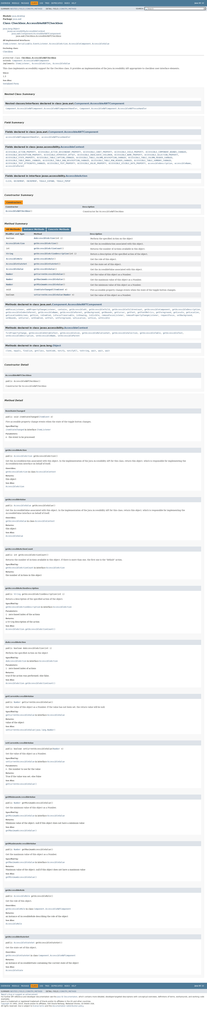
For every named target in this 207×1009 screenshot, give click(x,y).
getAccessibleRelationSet (96, 333)
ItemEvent (58, 289)
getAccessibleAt (78, 309)
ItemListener (10, 44)
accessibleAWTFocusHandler (55, 137)
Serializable (25, 44)
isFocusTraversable (63, 315)
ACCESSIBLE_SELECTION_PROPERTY (161, 155)
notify (61, 351)
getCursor (119, 312)
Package (25, 3)
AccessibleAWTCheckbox (18, 211)
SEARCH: (139, 9)
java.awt (17, 19)
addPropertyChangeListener (40, 309)
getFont (131, 312)
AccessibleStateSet (16, 264)
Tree (47, 3)
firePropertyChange (16, 333)
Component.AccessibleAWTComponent (30, 60)
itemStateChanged (43, 289)
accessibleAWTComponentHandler (22, 137)
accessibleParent (15, 166)
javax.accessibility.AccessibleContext (26, 31)
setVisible (104, 318)
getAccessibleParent (71, 312)
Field (21, 9)
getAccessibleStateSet (46, 264)
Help (74, 3)
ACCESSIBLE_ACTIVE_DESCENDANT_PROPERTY (59, 152)
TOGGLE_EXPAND (46, 181)
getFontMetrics (145, 312)
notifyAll (72, 351)
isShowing (81, 315)
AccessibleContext (72, 147)
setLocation (79, 318)
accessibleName (182, 163)
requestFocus (167, 315)
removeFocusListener (113, 315)
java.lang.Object (11, 29)
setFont (49, 318)
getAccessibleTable (150, 333)
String (9, 253)
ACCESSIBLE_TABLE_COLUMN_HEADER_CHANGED (150, 157)
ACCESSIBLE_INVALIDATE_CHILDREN (94, 155)
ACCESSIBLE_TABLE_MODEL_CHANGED (23, 160)
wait (93, 351)
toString (84, 351)
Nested (13, 9)
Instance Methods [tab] (34, 229)
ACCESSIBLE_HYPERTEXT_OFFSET (59, 155)
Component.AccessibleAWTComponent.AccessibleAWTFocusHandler (113, 108)
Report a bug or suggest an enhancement (19, 994)
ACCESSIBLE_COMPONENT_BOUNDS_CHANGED (166, 152)
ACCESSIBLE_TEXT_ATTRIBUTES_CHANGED (25, 163)
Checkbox (8, 51)
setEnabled (37, 318)
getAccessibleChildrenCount (127, 309)
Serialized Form (11, 84)
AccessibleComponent (80, 44)
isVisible (94, 315)
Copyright (5, 1004)
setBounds (11, 318)
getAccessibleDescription (186, 309)
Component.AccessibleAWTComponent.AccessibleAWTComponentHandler (41, 108)
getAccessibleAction (45, 243)
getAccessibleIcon (70, 333)
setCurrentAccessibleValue (48, 295)
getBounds (107, 312)
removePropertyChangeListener (142, 315)
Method (38, 9)
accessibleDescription (160, 163)
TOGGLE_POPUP (63, 181)
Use (41, 3)
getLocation (192, 312)
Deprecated (57, 3)
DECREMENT (19, 181)
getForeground (163, 312)
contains (62, 309)
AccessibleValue (100, 44)
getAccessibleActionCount (48, 248)
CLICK (8, 181)
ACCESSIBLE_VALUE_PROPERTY (91, 163)
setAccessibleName (45, 336)
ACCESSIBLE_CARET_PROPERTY (97, 152)
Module (15, 3)
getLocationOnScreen (17, 315)
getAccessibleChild (99, 309)
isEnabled (45, 315)
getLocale (178, 312)
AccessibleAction (58, 44)
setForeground (62, 318)
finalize (27, 351)
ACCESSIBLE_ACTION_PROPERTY (21, 152)
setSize (92, 318)
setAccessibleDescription (19, 336)
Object (57, 345)
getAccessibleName (48, 312)
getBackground (91, 312)
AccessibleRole (14, 259)
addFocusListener (15, 309)
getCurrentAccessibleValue (48, 274)
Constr (29, 9)
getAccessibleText (173, 333)
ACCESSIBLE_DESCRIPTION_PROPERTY (23, 155)
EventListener (40, 44)
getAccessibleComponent (157, 309)
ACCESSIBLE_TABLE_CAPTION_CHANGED (55, 157)
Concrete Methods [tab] (58, 229)
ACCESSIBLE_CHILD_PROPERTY (128, 152)
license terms (38, 1006)
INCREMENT (31, 181)
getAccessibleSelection (124, 333)
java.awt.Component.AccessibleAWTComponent (36, 33)
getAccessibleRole (43, 259)
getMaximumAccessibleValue (48, 279)
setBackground (184, 315)
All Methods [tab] (13, 229)
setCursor (23, 318)
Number (9, 274)
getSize (34, 315)
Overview (5, 3)
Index (67, 3)
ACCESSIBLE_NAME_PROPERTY (128, 155)
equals (17, 351)
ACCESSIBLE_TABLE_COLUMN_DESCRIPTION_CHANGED (101, 157)
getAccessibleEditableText (43, 333)
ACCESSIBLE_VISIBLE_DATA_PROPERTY (127, 163)
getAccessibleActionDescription (51, 253)
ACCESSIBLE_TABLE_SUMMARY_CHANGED (152, 160)
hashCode (50, 351)
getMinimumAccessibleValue (48, 284)
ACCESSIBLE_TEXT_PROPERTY (61, 163)
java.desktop (18, 16)
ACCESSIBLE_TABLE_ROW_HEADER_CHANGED (111, 160)
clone (8, 351)
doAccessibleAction (44, 238)
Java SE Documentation (67, 997)
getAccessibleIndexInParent (21, 312)
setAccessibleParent (69, 336)
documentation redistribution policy (67, 1006)
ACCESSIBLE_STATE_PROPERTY (20, 157)
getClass (39, 351)
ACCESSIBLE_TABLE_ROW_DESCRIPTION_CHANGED (66, 160)
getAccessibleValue (44, 269)
